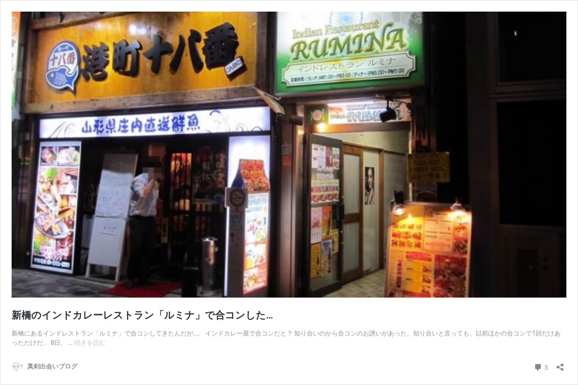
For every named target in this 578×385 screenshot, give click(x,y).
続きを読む (89, 342)
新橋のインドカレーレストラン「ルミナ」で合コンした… (142, 315)
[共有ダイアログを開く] (560, 364)
